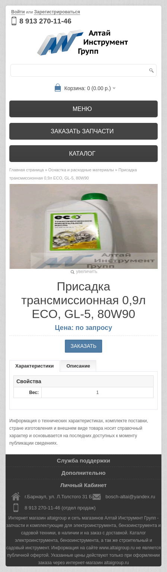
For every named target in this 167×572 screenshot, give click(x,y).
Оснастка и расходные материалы (81, 170)
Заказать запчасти (82, 131)
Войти (18, 12)
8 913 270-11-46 (45, 21)
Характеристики (34, 366)
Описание (78, 366)
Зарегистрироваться (57, 12)
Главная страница (26, 170)
